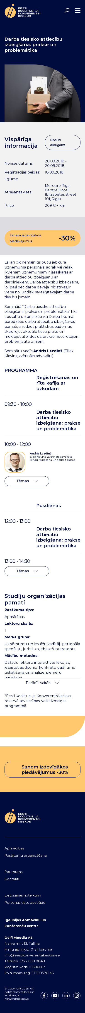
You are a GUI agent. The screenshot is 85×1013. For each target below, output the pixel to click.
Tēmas (27, 481)
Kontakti (12, 879)
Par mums (13, 872)
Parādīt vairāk (42, 683)
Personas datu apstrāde (25, 902)
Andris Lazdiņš (40, 453)
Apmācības (14, 848)
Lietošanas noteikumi (23, 895)
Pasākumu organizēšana (26, 855)
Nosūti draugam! (57, 142)
